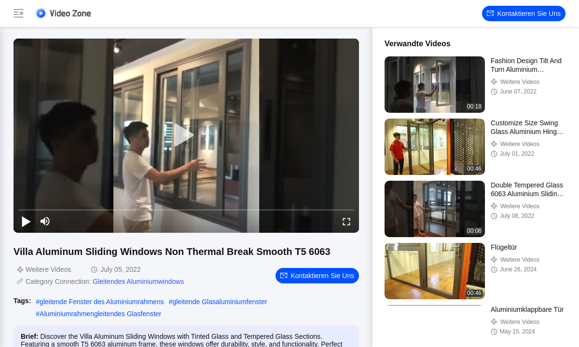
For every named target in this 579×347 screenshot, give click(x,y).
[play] (186, 135)
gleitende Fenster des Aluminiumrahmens (102, 302)
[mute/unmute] (45, 221)
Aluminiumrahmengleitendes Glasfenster (100, 314)
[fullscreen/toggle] (346, 221)
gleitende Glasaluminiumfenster (219, 302)
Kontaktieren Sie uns (524, 13)
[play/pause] (26, 221)
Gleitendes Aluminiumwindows (138, 281)
